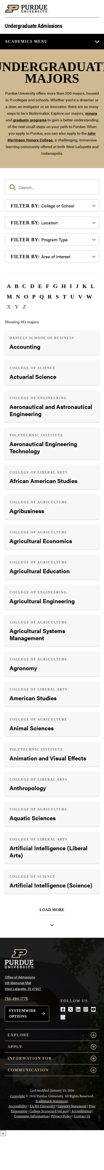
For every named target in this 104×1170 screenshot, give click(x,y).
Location (34, 223)
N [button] (18, 297)
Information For (52, 1058)
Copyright (17, 1096)
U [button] (72, 297)
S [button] (57, 297)
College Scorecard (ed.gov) (49, 1111)
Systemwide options (22, 1013)
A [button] (9, 286)
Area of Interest (40, 256)
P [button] (34, 297)
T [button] (65, 297)
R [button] (50, 297)
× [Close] (3, 1133)
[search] (52, 187)
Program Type (39, 239)
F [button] (47, 286)
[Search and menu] (93, 9)
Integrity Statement (71, 1106)
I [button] (71, 286)
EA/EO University (42, 1106)
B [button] (16, 286)
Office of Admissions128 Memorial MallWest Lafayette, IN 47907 (23, 982)
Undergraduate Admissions (33, 25)
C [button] (24, 286)
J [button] (77, 286)
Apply (52, 1047)
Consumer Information (31, 1116)
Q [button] (41, 297)
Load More (52, 910)
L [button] (92, 286)
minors (91, 113)
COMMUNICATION (52, 1070)
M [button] (9, 297)
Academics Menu (26, 41)
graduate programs (30, 120)
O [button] (26, 297)
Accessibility (18, 1106)
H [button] (63, 286)
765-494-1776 (16, 998)
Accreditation (81, 1111)
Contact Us (82, 1116)
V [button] (80, 297)
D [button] (32, 286)
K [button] (84, 286)
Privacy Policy (61, 1116)
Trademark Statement (51, 1101)
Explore (52, 1035)
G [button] (55, 286)
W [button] (89, 297)
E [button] (40, 286)
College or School (42, 206)
